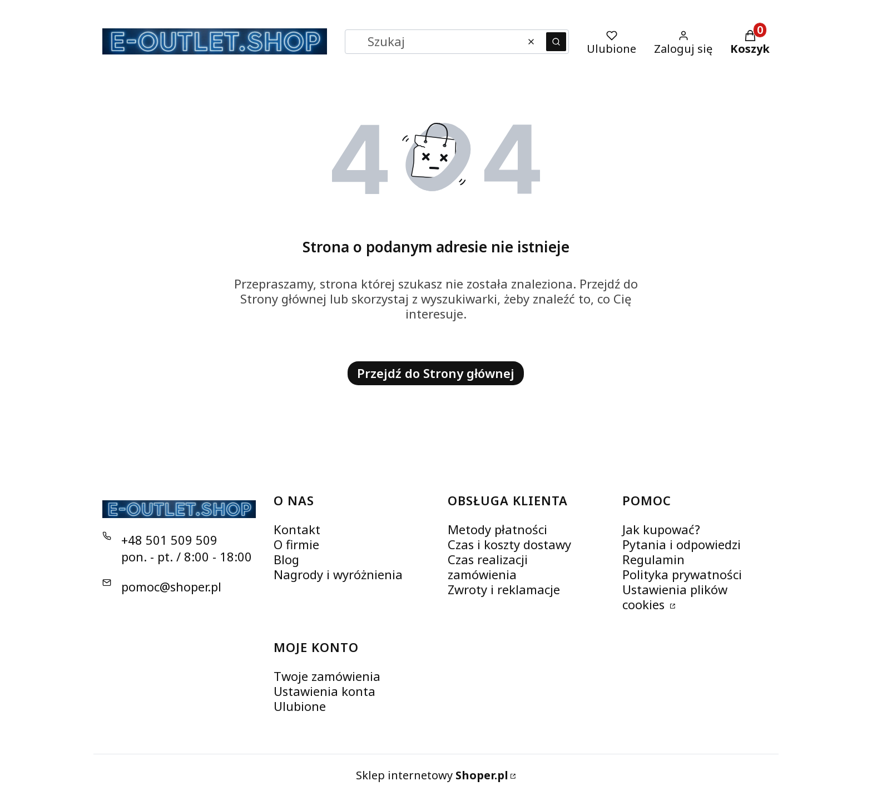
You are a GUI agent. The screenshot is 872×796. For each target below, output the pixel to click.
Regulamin (653, 559)
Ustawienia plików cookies (674, 597)
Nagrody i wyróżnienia (338, 574)
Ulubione (300, 706)
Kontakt (297, 529)
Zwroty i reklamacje (504, 589)
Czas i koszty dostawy (509, 544)
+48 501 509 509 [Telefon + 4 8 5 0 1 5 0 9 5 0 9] (169, 539)
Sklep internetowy (432, 775)
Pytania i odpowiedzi (681, 544)
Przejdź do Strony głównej (435, 373)
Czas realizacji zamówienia (488, 567)
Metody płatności (497, 529)
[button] (556, 41)
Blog (286, 559)
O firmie (296, 544)
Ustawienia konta (324, 691)
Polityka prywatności (682, 574)
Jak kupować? (661, 529)
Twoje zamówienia (327, 676)
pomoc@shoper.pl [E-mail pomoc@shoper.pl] (171, 586)
